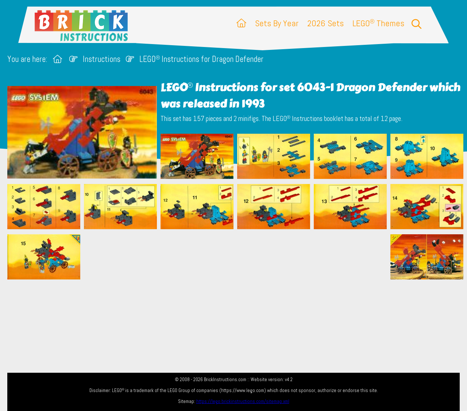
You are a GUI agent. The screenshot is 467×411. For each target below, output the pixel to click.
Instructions (101, 59)
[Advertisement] (237, 270)
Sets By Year (276, 23)
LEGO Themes (378, 23)
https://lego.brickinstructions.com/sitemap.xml (242, 401)
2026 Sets (325, 23)
